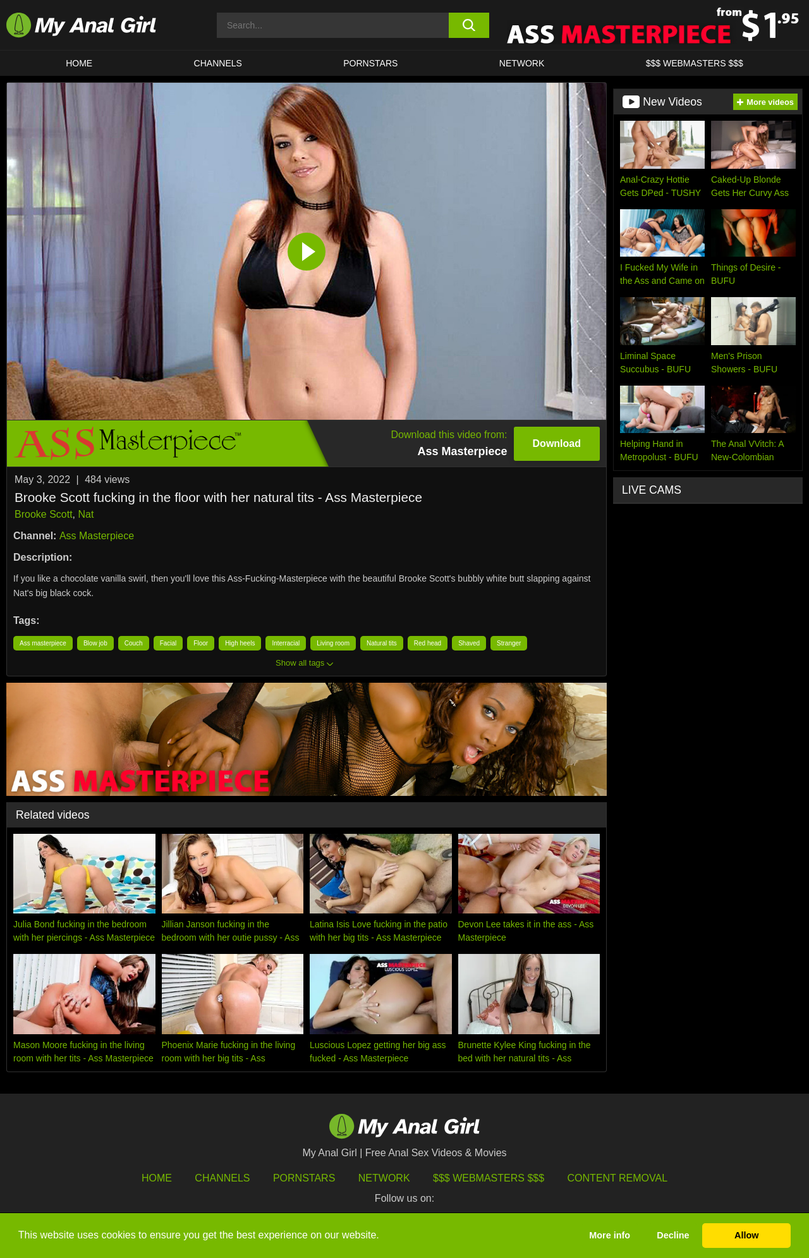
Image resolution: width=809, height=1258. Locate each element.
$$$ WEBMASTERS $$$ (694, 63)
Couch (134, 643)
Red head (427, 643)
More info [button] (609, 1235)
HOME (79, 63)
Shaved (469, 643)
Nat (86, 514)
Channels (222, 1178)
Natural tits (382, 643)
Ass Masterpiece (96, 535)
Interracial (286, 643)
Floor (200, 643)
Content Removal (618, 1178)
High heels (240, 643)
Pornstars (370, 63)
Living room (333, 643)
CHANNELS (218, 63)
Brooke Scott (44, 514)
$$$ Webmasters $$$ (488, 1178)
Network (522, 63)
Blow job (95, 643)
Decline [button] (673, 1235)
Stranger (509, 643)
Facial (168, 643)
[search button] (469, 25)
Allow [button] (746, 1235)
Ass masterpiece (43, 643)
